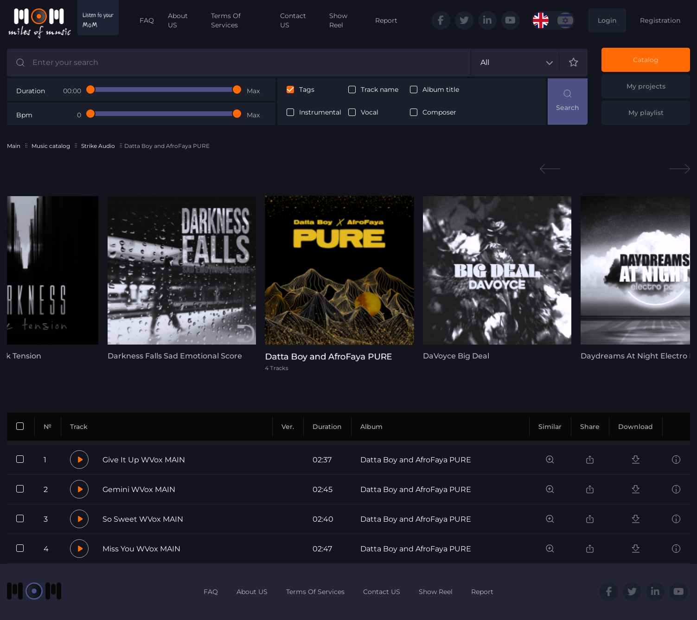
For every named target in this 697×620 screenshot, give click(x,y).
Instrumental (320, 112)
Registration (660, 20)
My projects (646, 86)
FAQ (147, 20)
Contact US (293, 20)
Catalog (646, 60)
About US (178, 20)
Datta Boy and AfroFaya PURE (415, 459)
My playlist (646, 113)
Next (680, 169)
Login (607, 20)
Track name (379, 90)
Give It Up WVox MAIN (143, 459)
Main (13, 145)
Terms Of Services (226, 20)
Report (386, 20)
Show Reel (338, 20)
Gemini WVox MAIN (138, 489)
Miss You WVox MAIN (141, 548)
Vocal (369, 112)
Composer (439, 112)
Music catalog (51, 145)
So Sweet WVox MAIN (142, 519)
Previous (550, 169)
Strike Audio (98, 145)
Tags (306, 90)
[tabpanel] (179, 278)
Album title (440, 90)
